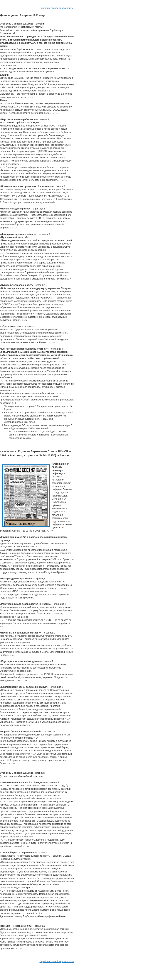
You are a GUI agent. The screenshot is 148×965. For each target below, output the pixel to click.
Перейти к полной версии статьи (57, 8)
